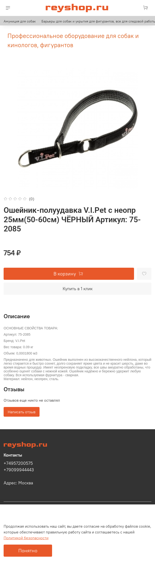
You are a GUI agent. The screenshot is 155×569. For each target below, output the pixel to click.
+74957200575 (18, 463)
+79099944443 (19, 470)
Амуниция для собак (20, 21)
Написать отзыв (21, 411)
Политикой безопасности (26, 537)
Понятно (27, 550)
